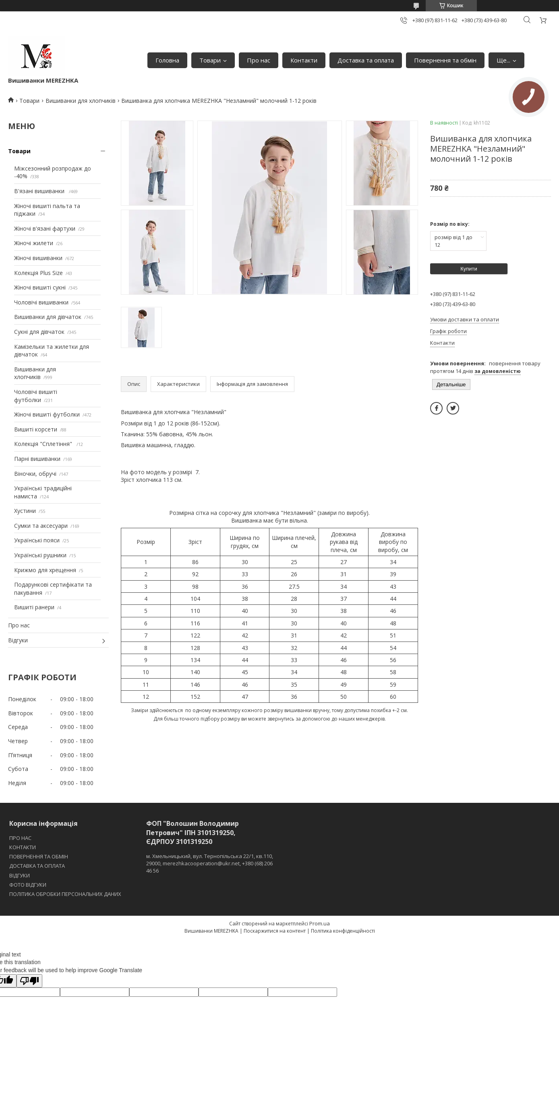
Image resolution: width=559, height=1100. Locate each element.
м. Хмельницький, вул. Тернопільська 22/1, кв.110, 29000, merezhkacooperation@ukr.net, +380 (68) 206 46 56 (209, 863)
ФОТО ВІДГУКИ (27, 884)
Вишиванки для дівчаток (47, 317)
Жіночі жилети (33, 243)
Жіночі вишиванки (38, 258)
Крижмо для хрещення (45, 570)
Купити (468, 269)
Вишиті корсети (35, 429)
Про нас (258, 60)
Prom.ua (319, 923)
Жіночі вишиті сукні (40, 287)
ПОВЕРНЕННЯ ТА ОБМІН (38, 856)
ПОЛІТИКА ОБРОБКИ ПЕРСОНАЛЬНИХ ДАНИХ (65, 894)
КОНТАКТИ (22, 847)
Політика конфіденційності (343, 930)
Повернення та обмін (445, 60)
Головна (167, 60)
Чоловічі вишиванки (41, 302)
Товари (210, 60)
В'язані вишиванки (40, 191)
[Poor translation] (29, 980)
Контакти (303, 60)
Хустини (25, 511)
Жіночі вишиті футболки (47, 414)
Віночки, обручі (35, 473)
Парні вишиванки (37, 458)
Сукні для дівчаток (39, 331)
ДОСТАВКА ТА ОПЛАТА (37, 865)
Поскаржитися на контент (275, 930)
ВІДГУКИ (19, 875)
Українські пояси (37, 540)
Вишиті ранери (34, 607)
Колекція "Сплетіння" (44, 444)
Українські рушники (40, 555)
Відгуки (18, 640)
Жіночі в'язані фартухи (44, 228)
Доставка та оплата (365, 60)
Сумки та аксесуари (41, 525)
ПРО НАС (20, 838)
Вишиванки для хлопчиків (81, 100)
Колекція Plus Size (38, 273)
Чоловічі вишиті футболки (35, 396)
